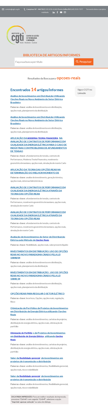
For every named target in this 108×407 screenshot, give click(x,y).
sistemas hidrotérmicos (32, 181)
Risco (12, 301)
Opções (38, 298)
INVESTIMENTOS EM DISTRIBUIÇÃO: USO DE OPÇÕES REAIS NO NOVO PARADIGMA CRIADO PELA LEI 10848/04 (39, 254)
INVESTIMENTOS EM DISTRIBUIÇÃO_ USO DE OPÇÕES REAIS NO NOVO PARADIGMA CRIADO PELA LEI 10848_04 (39, 275)
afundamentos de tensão (37, 155)
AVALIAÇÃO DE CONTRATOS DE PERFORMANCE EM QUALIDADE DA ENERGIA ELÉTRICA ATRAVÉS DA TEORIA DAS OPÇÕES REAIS (38, 190)
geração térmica (55, 177)
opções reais (15, 110)
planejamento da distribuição (35, 110)
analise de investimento (36, 177)
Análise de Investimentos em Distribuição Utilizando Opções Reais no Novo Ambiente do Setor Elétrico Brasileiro (37, 99)
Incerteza (30, 298)
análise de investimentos (37, 319)
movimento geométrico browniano (38, 202)
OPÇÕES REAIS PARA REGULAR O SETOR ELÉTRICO (37, 293)
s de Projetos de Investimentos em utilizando (37, 336)
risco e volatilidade (30, 369)
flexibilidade (31, 245)
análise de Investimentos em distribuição (43, 107)
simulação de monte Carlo (54, 163)
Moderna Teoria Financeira (35, 159)
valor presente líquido (58, 245)
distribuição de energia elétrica (23, 323)
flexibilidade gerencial (58, 366)
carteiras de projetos (58, 319)
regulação (59, 298)
